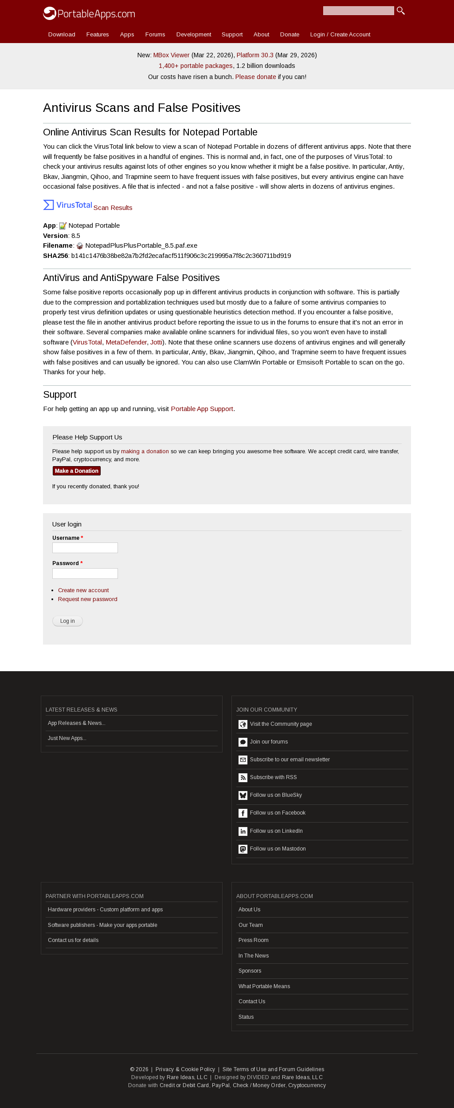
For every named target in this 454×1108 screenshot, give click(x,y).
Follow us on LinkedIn (271, 831)
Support (232, 34)
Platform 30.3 (255, 55)
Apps (127, 34)
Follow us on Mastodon (272, 849)
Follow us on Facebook (272, 813)
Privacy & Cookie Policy (185, 1069)
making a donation (145, 451)
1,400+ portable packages (196, 65)
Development (193, 34)
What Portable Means (264, 986)
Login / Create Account (340, 34)
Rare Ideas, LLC (187, 1077)
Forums (155, 34)
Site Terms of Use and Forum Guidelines (274, 1069)
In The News (254, 956)
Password (67, 563)
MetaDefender (126, 342)
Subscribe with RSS (268, 777)
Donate (289, 34)
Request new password (87, 599)
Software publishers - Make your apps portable (102, 925)
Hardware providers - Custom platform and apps (105, 909)
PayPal (221, 1085)
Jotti (156, 342)
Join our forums (263, 742)
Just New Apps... (67, 738)
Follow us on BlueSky (270, 795)
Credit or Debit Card (184, 1085)
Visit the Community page (275, 724)
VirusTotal (87, 342)
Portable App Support (202, 408)
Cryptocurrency (307, 1085)
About (261, 34)
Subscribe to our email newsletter (284, 760)
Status (246, 1017)
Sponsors (250, 971)
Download (61, 34)
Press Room (254, 940)
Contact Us (252, 1001)
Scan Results (88, 207)
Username (67, 538)
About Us (249, 909)
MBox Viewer (171, 55)
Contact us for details (73, 940)
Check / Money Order (259, 1085)
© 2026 (139, 1069)
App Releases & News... (77, 723)
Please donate (255, 76)
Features (97, 34)
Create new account (83, 590)
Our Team (251, 925)
